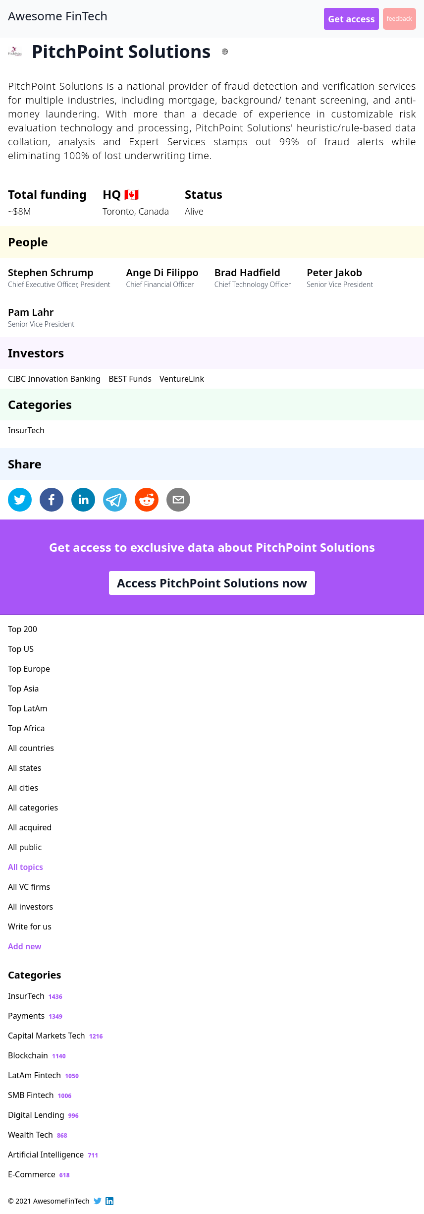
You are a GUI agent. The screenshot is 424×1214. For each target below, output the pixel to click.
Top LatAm (28, 708)
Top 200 (22, 629)
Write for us (30, 926)
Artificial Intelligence (53, 1154)
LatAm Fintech (43, 1075)
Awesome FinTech (57, 16)
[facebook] (51, 500)
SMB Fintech (39, 1095)
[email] (178, 500)
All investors (30, 906)
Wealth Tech (37, 1134)
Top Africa (26, 728)
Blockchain (37, 1055)
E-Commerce (39, 1174)
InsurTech (26, 430)
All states (25, 767)
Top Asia (23, 688)
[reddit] (147, 500)
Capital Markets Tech (55, 1035)
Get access (351, 19)
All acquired (30, 827)
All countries (31, 748)
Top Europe (29, 668)
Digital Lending (43, 1114)
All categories (33, 807)
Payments (35, 1015)
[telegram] (115, 500)
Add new (24, 946)
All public (25, 847)
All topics (25, 867)
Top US (21, 648)
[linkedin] (83, 500)
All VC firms (29, 886)
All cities (23, 787)
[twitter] (20, 500)
